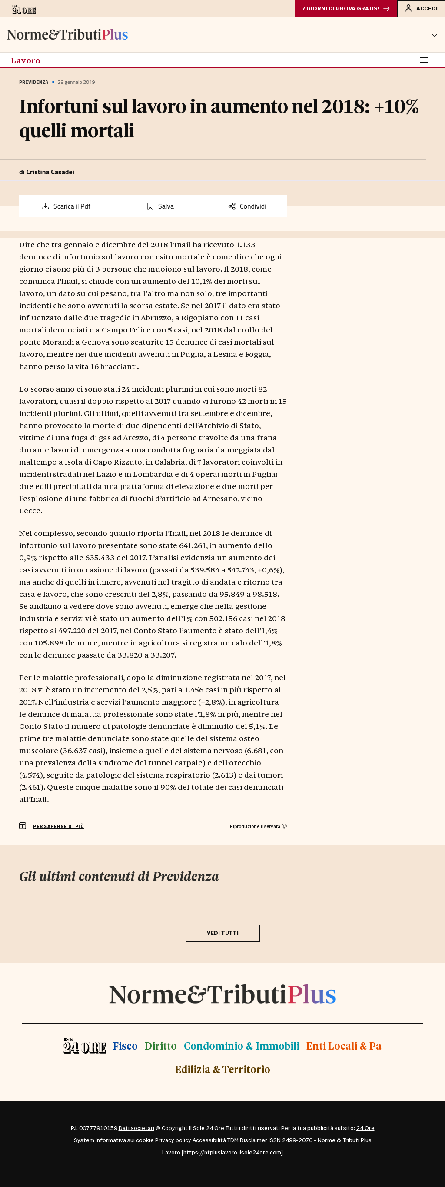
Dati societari (136, 1128)
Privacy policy (173, 1140)
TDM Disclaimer (247, 1140)
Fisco (125, 1046)
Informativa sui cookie (125, 1140)
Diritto (161, 1046)
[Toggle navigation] (424, 60)
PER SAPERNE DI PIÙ (58, 827)
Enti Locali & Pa (344, 1046)
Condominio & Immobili (241, 1046)
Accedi (421, 8)
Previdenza (33, 82)
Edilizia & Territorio (222, 1069)
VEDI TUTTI (223, 933)
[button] (434, 35)
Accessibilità (209, 1140)
